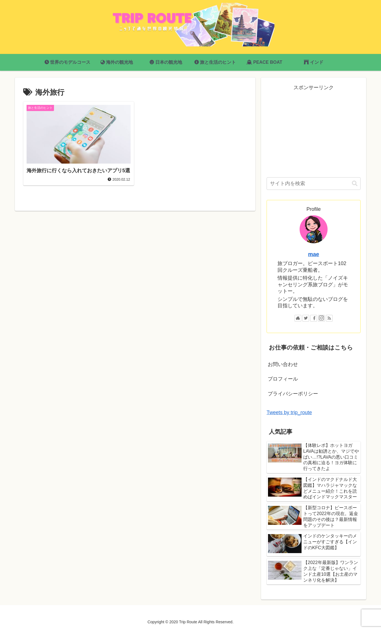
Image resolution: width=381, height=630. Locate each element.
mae (313, 254)
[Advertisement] (314, 131)
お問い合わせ (283, 364)
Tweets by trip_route (289, 412)
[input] (314, 183)
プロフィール (283, 379)
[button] (355, 183)
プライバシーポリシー (293, 394)
